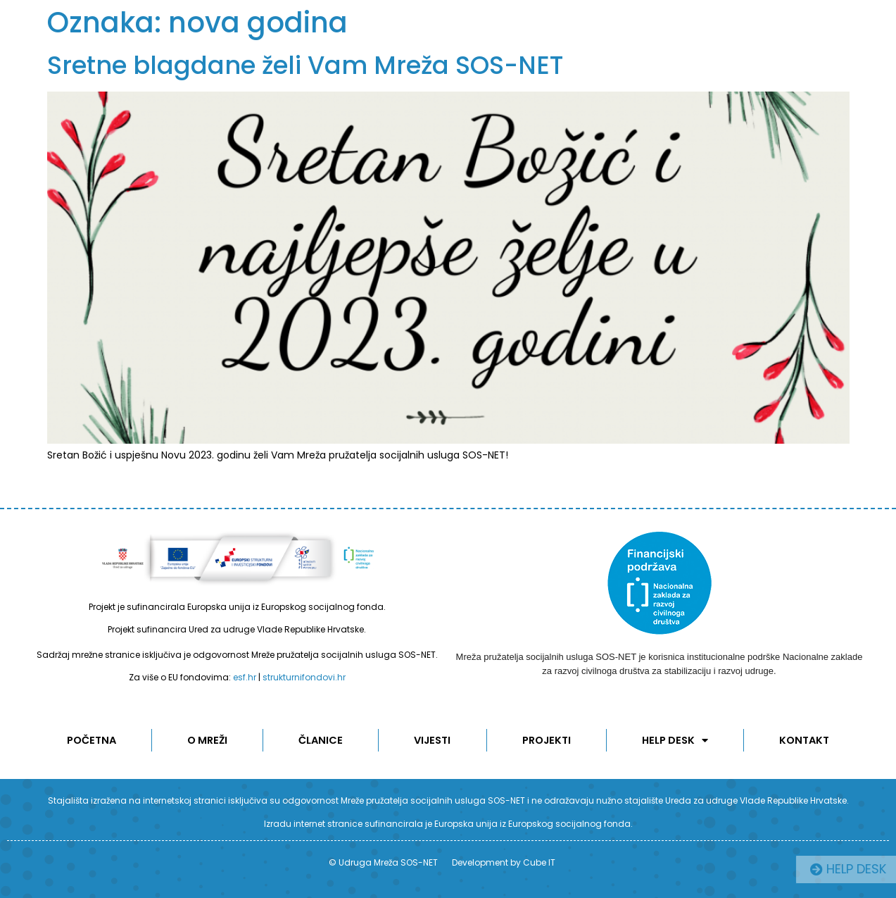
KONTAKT (805, 740)
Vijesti (433, 740)
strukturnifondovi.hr (304, 677)
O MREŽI (207, 740)
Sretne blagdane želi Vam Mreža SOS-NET (305, 65)
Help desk (676, 740)
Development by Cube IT (503, 862)
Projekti (548, 740)
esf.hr (244, 677)
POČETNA (91, 740)
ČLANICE (321, 740)
